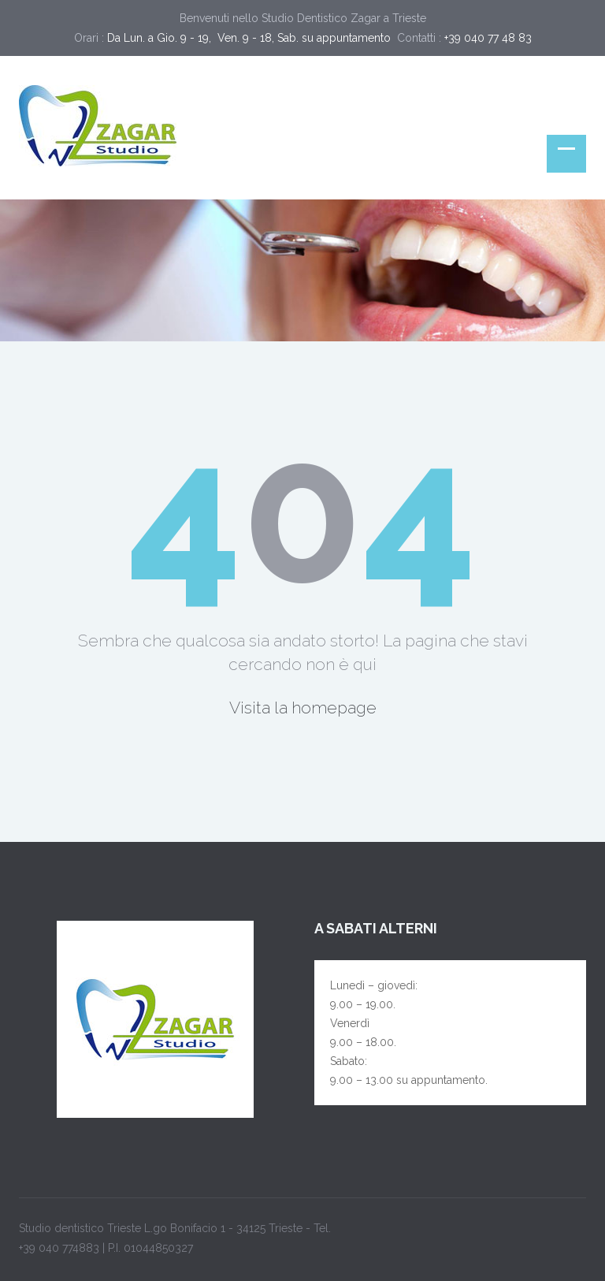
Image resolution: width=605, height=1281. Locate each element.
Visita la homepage (303, 707)
